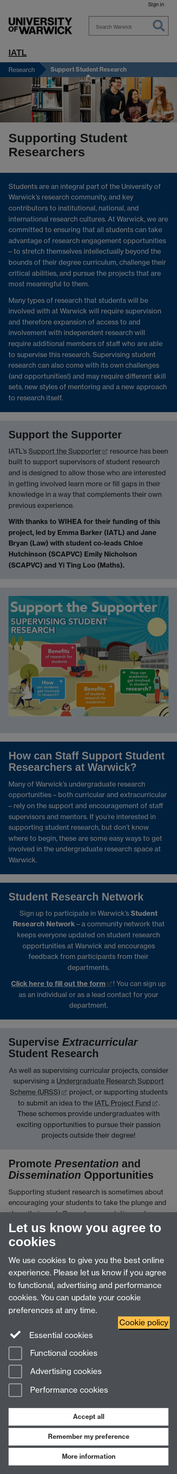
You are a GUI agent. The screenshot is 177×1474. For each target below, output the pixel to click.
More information (88, 1456)
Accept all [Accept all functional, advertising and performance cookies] (88, 1417)
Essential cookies (50, 1334)
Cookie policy (144, 1322)
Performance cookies (58, 1391)
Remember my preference (88, 1436)
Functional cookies (53, 1354)
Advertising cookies (55, 1372)
